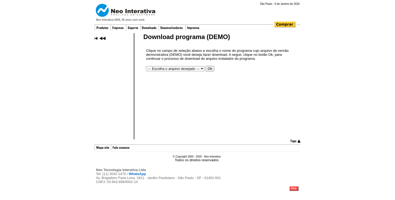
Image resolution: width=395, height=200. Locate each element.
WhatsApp (137, 174)
